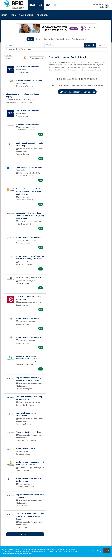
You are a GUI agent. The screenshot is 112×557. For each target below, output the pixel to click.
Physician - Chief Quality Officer (28, 432)
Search (30, 39)
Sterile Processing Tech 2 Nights (29, 237)
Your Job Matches (63, 39)
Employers (51, 5)
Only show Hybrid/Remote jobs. (19, 49)
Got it (107, 551)
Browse (38, 39)
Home (4, 15)
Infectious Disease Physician (27, 124)
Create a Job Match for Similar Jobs (77, 91)
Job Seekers (36, 5)
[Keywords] (24, 45)
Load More (25, 534)
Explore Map (49, 39)
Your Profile (26, 15)
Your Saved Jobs (78, 39)
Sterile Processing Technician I (28, 318)
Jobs (13, 15)
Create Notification (37, 58)
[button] (101, 45)
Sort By (8, 58)
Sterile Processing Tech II (26, 448)
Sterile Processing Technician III (28, 337)
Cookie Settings (96, 551)
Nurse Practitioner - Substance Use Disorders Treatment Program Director (30, 516)
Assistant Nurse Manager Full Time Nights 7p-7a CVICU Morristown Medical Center (29, 191)
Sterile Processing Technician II (28, 278)
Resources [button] (43, 15)
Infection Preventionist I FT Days (29, 80)
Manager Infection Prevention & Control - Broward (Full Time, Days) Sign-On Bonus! (30, 215)
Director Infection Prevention (27, 66)
